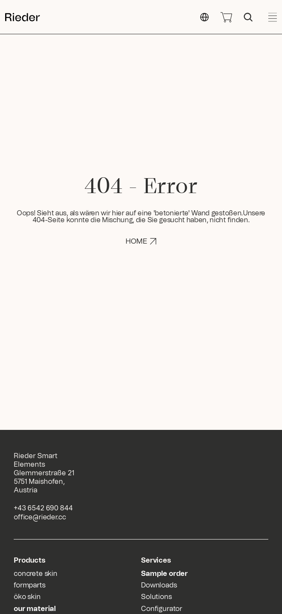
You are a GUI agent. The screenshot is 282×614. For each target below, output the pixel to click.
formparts (29, 585)
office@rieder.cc (40, 517)
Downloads (159, 585)
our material (35, 608)
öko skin (27, 596)
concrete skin (35, 573)
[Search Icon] (248, 17)
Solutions (156, 596)
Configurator (161, 608)
